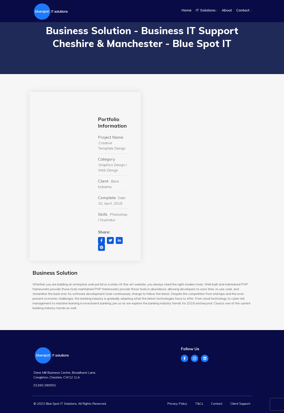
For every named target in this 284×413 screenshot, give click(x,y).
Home (187, 10)
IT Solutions (206, 10)
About (227, 10)
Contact (242, 10)
